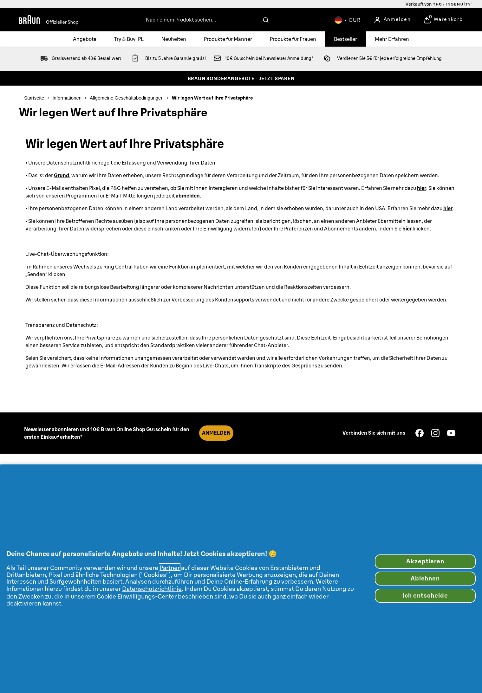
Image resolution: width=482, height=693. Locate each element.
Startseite (34, 97)
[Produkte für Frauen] (293, 39)
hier (421, 188)
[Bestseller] (345, 39)
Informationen (66, 97)
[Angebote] (84, 39)
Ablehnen (425, 578)
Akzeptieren (425, 561)
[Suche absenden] (266, 20)
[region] (241, 578)
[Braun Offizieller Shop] (49, 20)
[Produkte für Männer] (228, 39)
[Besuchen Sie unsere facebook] (419, 433)
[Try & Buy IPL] (129, 39)
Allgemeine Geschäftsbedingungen (127, 97)
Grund (61, 175)
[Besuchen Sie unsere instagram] (435, 433)
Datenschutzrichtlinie (152, 589)
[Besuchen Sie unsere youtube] (451, 433)
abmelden (188, 195)
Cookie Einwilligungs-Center (137, 596)
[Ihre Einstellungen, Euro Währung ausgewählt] (348, 20)
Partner (170, 568)
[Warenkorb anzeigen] (443, 20)
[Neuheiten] (174, 39)
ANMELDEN (216, 433)
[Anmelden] (392, 20)
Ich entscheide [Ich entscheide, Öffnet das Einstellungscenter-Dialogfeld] (425, 595)
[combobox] (207, 19)
